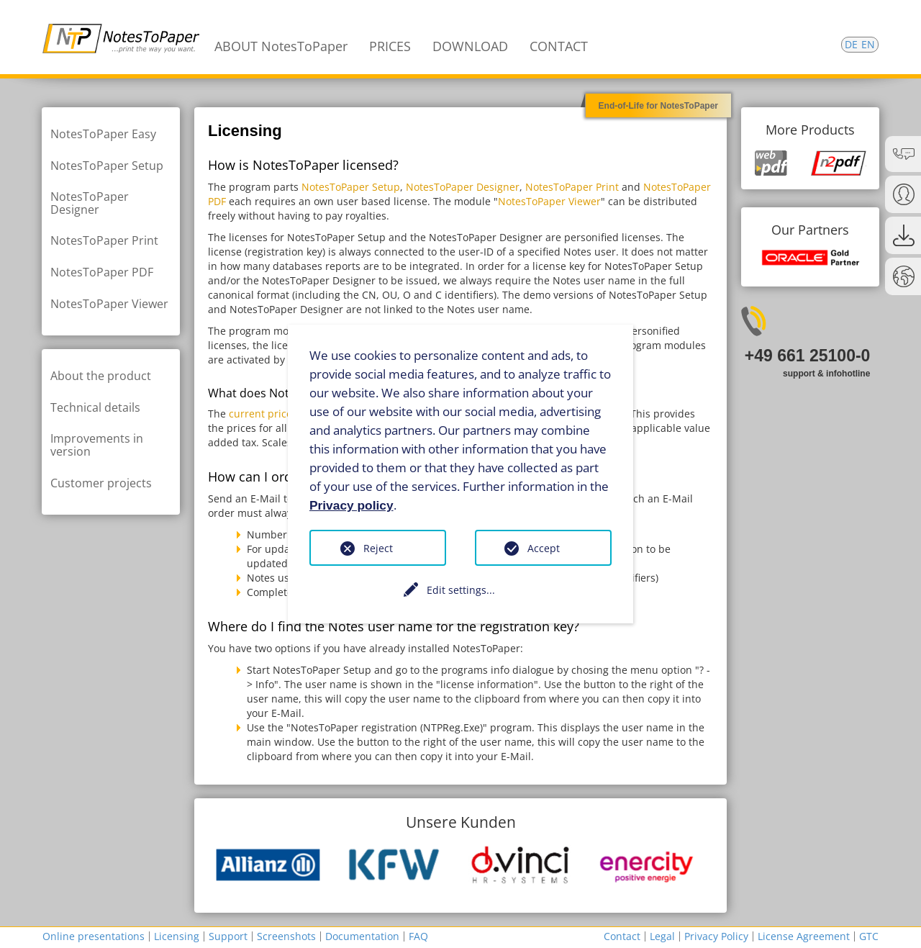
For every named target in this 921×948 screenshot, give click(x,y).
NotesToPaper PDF (101, 272)
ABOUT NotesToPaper (281, 46)
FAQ (418, 936)
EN (868, 44)
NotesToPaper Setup (350, 187)
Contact (622, 936)
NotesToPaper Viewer (549, 201)
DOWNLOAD (470, 46)
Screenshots (286, 936)
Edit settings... (461, 590)
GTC (869, 936)
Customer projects (101, 483)
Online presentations (93, 936)
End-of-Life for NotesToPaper (658, 105)
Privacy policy (351, 504)
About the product (100, 376)
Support (228, 936)
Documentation (362, 936)
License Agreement (804, 936)
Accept (543, 548)
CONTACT (559, 46)
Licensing (176, 936)
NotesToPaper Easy (103, 134)
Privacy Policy (716, 936)
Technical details (95, 407)
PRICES (390, 46)
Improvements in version (96, 444)
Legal (662, 936)
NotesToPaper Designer (463, 187)
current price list (269, 413)
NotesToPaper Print (572, 187)
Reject (378, 548)
